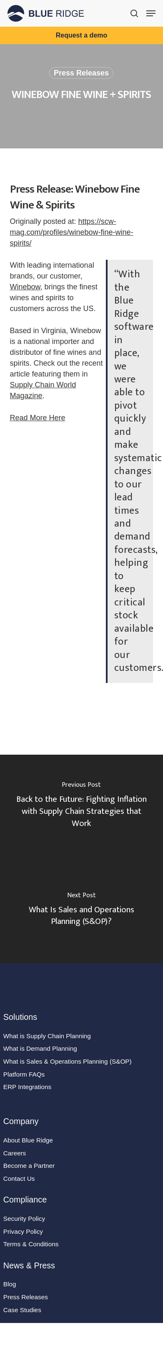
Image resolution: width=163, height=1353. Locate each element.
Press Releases (81, 73)
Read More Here (37, 418)
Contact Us (19, 1178)
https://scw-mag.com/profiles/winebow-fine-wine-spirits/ (71, 232)
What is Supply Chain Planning (47, 1035)
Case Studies (22, 1309)
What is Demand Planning (40, 1048)
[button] (150, 13)
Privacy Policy (23, 1231)
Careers (14, 1153)
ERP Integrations (27, 1086)
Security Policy (24, 1218)
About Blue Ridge (28, 1140)
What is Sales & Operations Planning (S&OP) (67, 1061)
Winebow (25, 287)
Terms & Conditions (31, 1244)
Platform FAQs (24, 1074)
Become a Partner (29, 1165)
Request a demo (82, 35)
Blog (9, 1284)
